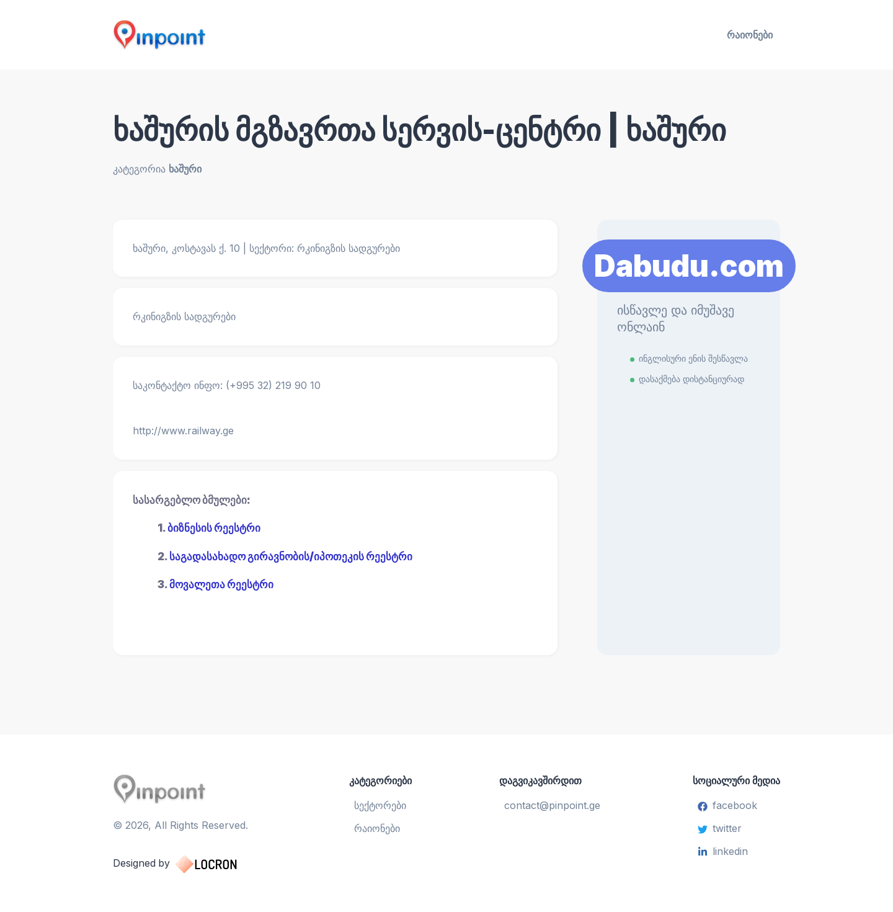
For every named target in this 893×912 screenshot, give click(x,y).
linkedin (723, 851)
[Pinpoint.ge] (221, 35)
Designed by (187, 863)
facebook (727, 805)
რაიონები (750, 35)
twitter (720, 828)
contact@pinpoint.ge (552, 805)
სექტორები (381, 805)
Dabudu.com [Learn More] (689, 265)
